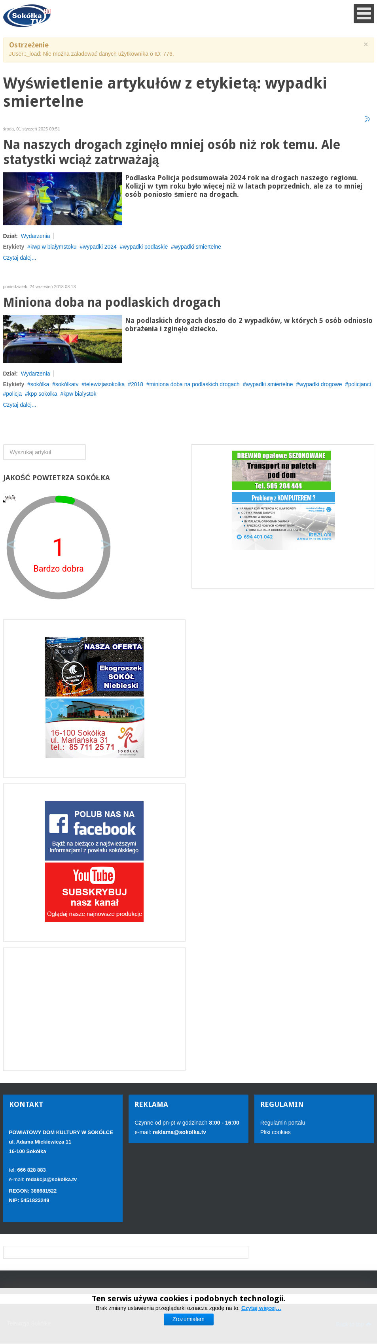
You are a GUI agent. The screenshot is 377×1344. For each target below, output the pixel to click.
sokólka (39, 384)
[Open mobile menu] (364, 13)
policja (14, 394)
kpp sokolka (42, 394)
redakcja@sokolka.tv (51, 1179)
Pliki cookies (275, 1132)
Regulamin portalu (282, 1122)
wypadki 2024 (100, 247)
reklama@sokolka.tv (178, 1132)
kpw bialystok (79, 394)
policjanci (359, 384)
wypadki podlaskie (145, 247)
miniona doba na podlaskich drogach (195, 384)
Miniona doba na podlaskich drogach (112, 302)
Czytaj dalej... (19, 258)
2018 (137, 384)
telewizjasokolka (105, 384)
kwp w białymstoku (53, 247)
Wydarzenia (35, 236)
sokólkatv (66, 384)
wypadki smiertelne (197, 247)
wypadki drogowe (320, 384)
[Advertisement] (94, 1009)
